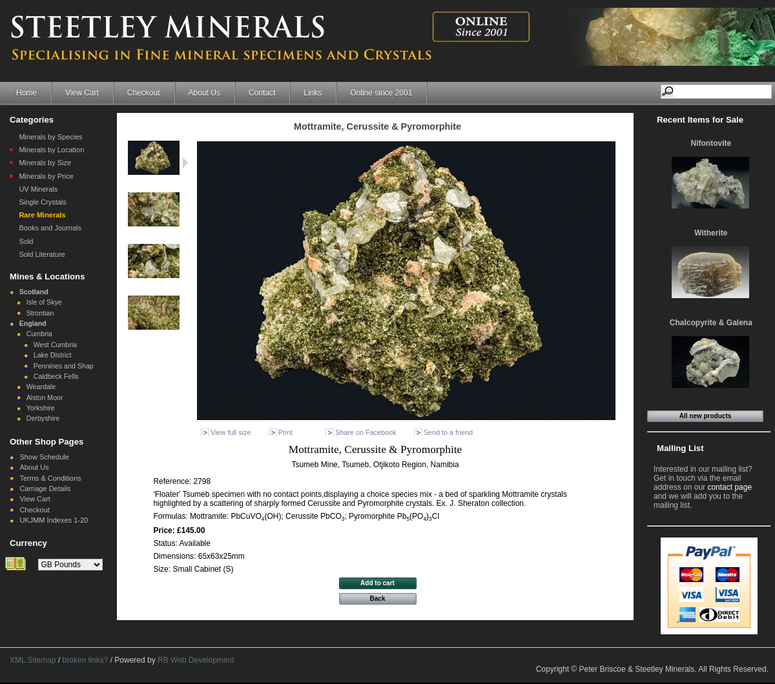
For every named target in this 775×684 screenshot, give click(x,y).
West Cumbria (55, 344)
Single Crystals (42, 202)
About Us (204, 92)
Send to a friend (448, 432)
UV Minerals (38, 189)
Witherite (710, 232)
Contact (262, 92)
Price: (165, 530)
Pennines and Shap (64, 366)
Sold (26, 241)
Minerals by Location (51, 150)
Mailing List (680, 448)
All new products (705, 415)
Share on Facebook (365, 432)
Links (313, 92)
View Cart (82, 92)
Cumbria (39, 333)
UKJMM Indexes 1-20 (53, 520)
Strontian (40, 313)
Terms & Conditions (50, 478)
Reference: (173, 481)
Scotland (33, 292)
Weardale (41, 386)
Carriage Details (44, 488)
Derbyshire (43, 418)
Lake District (53, 355)
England (32, 323)
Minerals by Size (45, 162)
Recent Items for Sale (700, 120)
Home (26, 92)
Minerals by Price (46, 176)
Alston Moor (44, 397)
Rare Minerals (42, 215)
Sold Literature (42, 254)
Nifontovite (711, 143)
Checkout (143, 92)
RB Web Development (196, 660)
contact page (729, 487)
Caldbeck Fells (56, 376)
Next (185, 162)
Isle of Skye (44, 302)
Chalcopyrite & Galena (711, 322)
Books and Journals (50, 228)
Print (285, 432)
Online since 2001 (381, 92)
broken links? (85, 660)
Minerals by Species (50, 137)
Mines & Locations (47, 276)
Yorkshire (40, 408)
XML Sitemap (33, 660)
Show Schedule (43, 457)
